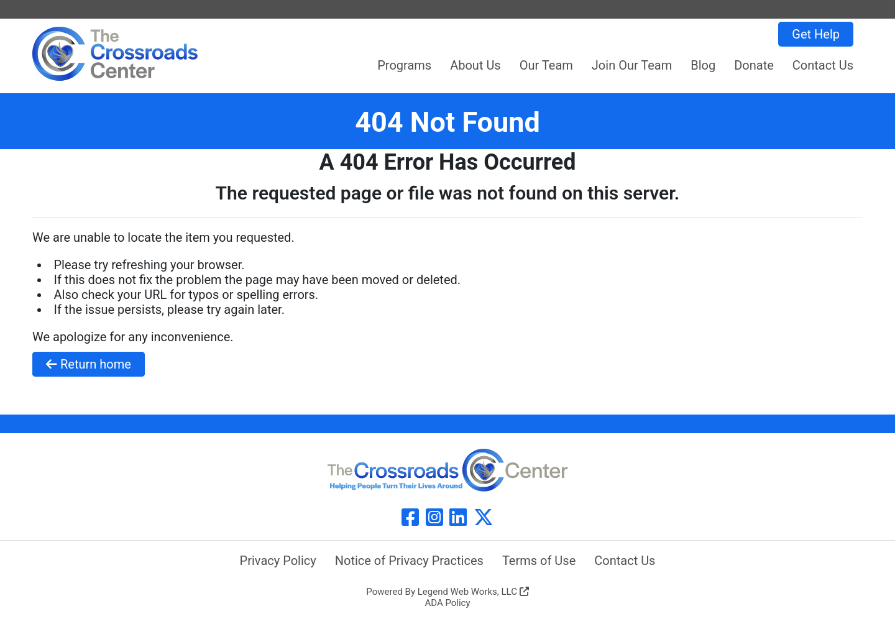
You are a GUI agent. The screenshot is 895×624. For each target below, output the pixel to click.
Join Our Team (632, 65)
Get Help (816, 34)
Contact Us (822, 65)
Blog (703, 65)
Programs (404, 65)
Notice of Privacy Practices (409, 560)
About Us (475, 65)
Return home (88, 364)
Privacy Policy (278, 560)
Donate (754, 65)
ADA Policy (447, 602)
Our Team (546, 65)
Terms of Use (539, 560)
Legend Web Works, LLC (473, 591)
